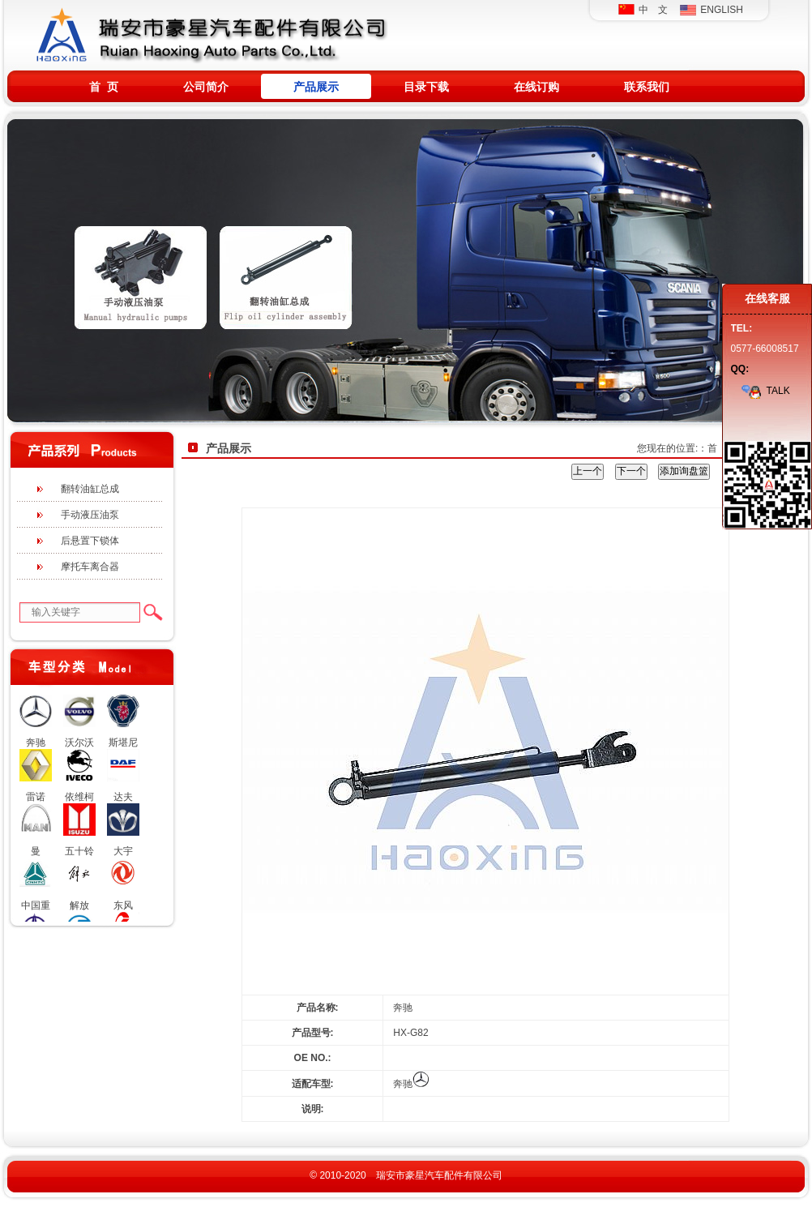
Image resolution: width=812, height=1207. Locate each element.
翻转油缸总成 (90, 488)
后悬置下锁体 (90, 540)
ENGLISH (711, 9)
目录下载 (426, 86)
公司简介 (206, 86)
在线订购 (536, 86)
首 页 (103, 86)
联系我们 (646, 86)
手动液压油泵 (90, 514)
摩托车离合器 (90, 566)
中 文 (643, 9)
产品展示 (316, 86)
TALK (765, 390)
